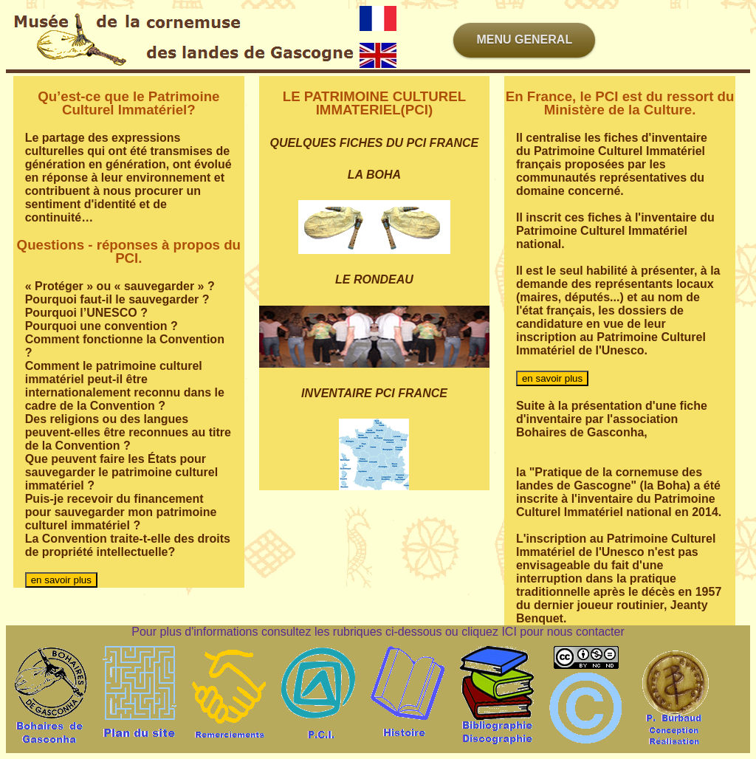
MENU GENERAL (524, 39)
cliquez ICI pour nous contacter (543, 631)
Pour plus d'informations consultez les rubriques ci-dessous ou (296, 631)
